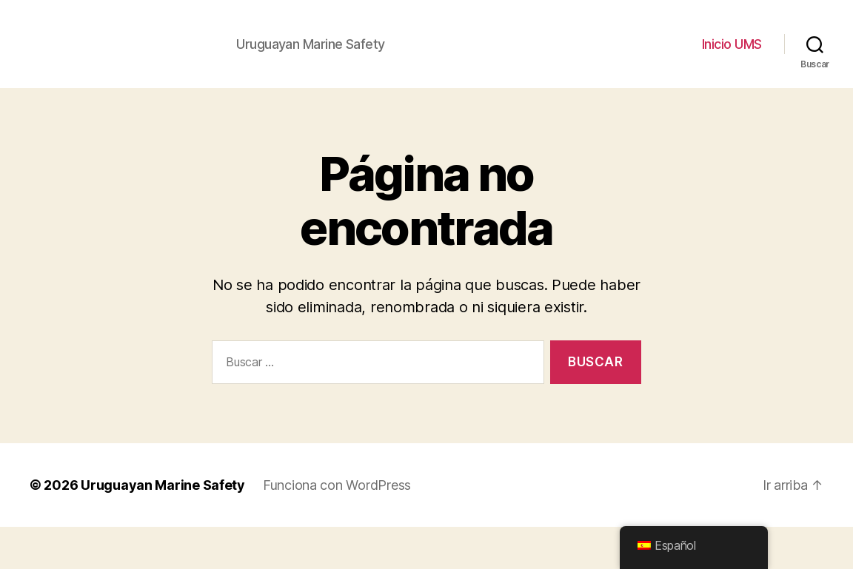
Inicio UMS (732, 65)
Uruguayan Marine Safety (163, 527)
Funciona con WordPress (337, 527)
